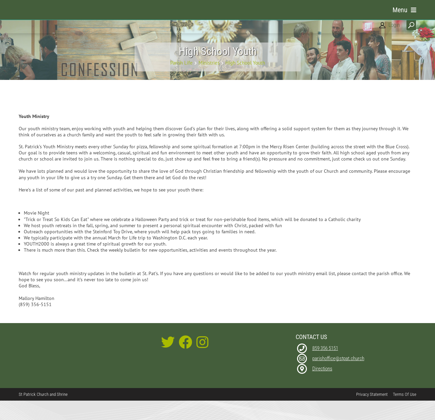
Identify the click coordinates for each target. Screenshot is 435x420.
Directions (322, 388)
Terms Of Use (404, 413)
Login (394, 25)
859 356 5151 (325, 367)
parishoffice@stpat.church (338, 377)
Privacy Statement (372, 413)
